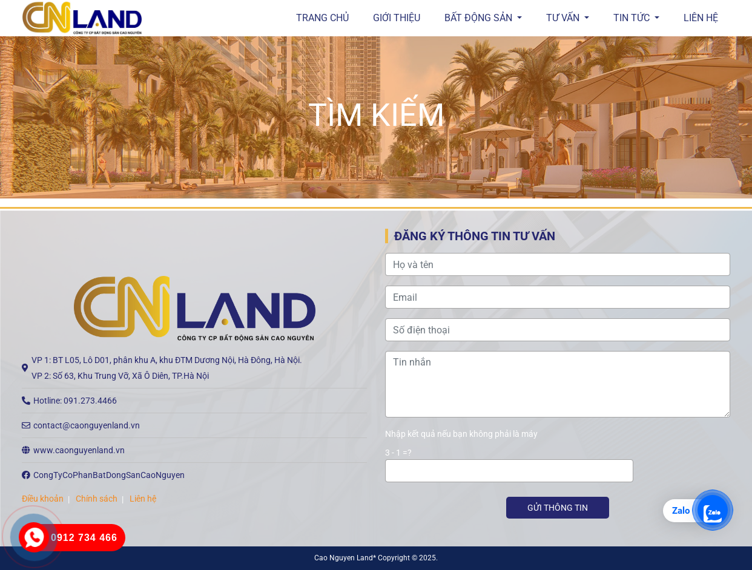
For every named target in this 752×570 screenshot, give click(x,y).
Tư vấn (564, 18)
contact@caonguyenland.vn (86, 425)
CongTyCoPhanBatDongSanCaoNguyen (109, 475)
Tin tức (632, 18)
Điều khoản (43, 498)
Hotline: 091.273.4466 (75, 400)
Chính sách (96, 498)
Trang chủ (322, 18)
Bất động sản (479, 18)
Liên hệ (701, 18)
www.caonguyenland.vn (79, 450)
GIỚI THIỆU (396, 18)
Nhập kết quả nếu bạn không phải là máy (461, 434)
